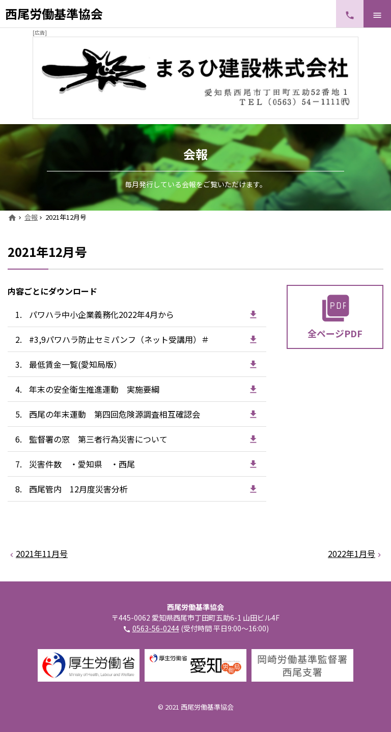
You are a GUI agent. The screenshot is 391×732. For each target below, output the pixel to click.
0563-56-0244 (155, 628)
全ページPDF (335, 333)
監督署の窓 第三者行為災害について (98, 439)
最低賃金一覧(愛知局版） (75, 364)
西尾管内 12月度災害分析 (78, 489)
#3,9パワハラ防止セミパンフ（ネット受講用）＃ (119, 339)
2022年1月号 (351, 553)
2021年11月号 (42, 553)
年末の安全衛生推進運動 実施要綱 (94, 389)
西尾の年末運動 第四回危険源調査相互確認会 (114, 414)
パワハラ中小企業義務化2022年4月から (101, 314)
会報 (31, 217)
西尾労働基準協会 (54, 13)
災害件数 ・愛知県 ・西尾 (82, 464)
